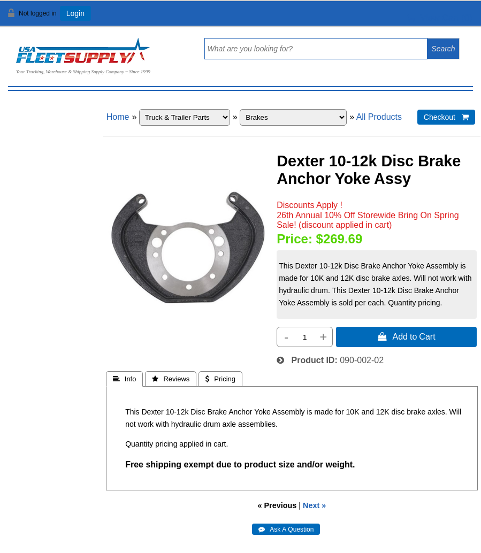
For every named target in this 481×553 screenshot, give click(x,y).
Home (117, 116)
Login (75, 13)
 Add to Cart (407, 336)
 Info (124, 378)
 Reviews (170, 378)
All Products (379, 116)
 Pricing (220, 378)
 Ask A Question (286, 529)
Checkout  (446, 117)
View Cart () (439, 18)
